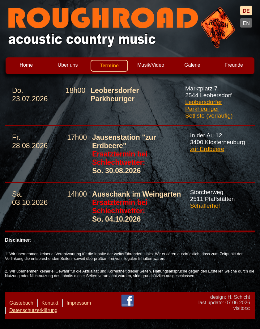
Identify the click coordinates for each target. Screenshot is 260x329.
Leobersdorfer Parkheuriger (203, 105)
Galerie (192, 65)
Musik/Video (150, 65)
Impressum (78, 303)
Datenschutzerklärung (33, 310)
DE (246, 11)
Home (26, 65)
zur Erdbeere (207, 149)
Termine (109, 65)
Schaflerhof (205, 205)
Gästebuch (21, 303)
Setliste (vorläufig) (209, 115)
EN (246, 23)
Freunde (233, 65)
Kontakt (49, 303)
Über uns (68, 65)
